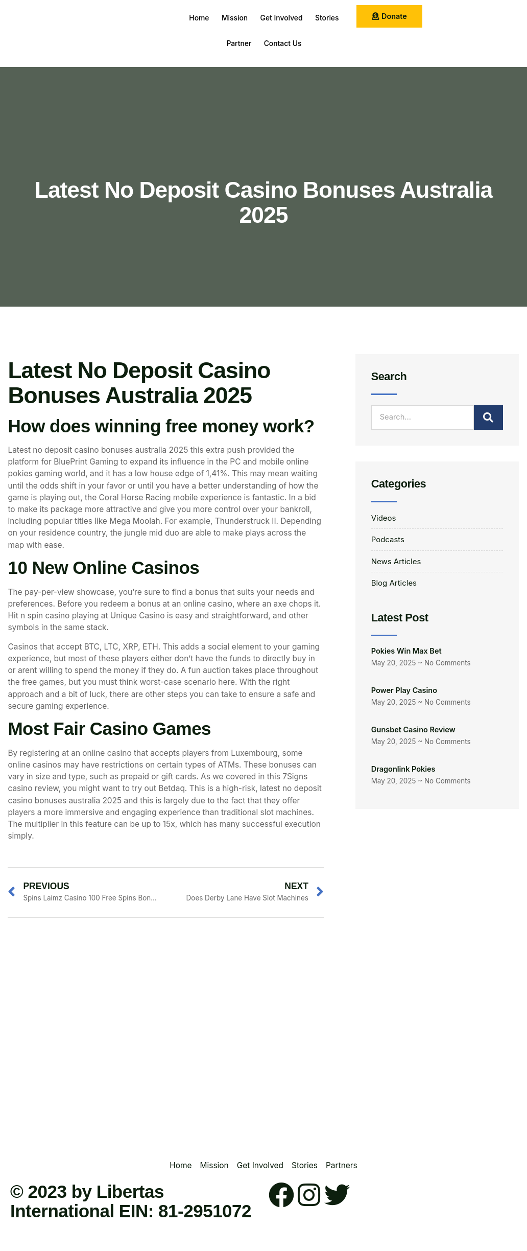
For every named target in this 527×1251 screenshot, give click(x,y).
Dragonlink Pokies (403, 770)
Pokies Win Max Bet (406, 652)
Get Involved (304, 17)
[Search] (489, 417)
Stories (214, 43)
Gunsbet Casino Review (413, 731)
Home (211, 17)
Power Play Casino (404, 691)
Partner (256, 43)
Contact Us (305, 43)
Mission (251, 17)
